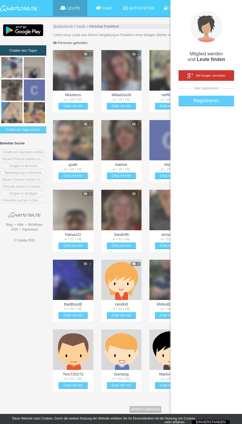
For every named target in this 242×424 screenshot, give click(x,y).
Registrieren (206, 100)
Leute (81, 26)
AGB (14, 229)
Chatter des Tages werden (23, 129)
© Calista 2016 (24, 240)
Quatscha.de (63, 26)
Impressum (30, 229)
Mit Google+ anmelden (206, 75)
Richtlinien (35, 225)
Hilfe (20, 225)
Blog (9, 225)
